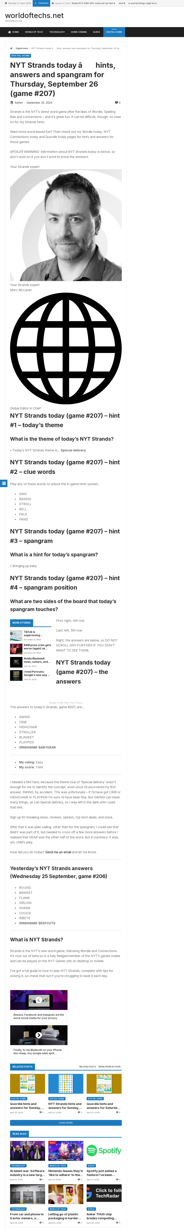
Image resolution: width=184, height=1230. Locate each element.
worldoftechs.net (34, 15)
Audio (91, 1190)
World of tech (58, 1190)
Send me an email (58, 911)
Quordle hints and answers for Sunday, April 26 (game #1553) (27, 1130)
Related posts (87, 1091)
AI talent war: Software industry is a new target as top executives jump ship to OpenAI (27, 1197)
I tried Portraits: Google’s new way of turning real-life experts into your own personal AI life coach (37, 673)
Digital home (22, 48)
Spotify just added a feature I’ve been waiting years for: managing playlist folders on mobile (102, 1197)
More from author (109, 1091)
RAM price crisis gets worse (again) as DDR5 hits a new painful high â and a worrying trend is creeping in (37, 647)
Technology (18, 1190)
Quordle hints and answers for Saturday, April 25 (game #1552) (103, 1130)
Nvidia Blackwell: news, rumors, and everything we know (37, 660)
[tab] (87, 1091)
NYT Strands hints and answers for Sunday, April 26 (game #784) (65, 1130)
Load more (66, 1147)
